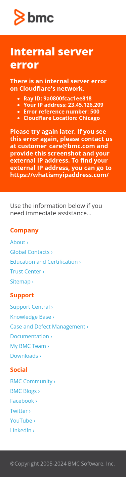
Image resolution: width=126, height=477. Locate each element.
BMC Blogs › (25, 391)
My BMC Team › (29, 346)
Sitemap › (22, 281)
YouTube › (22, 421)
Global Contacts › (31, 252)
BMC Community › (32, 381)
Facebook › (23, 401)
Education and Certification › (45, 262)
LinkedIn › (22, 430)
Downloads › (25, 356)
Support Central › (31, 307)
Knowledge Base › (32, 317)
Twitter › (20, 411)
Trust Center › (27, 271)
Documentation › (31, 336)
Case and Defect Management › (49, 326)
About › (19, 242)
